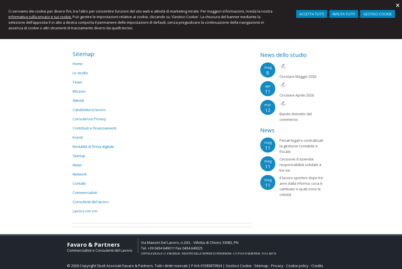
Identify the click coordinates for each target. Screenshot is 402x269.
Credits (317, 265)
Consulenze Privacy (89, 118)
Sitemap (261, 265)
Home (78, 63)
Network (80, 174)
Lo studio (80, 72)
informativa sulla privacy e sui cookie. (40, 16)
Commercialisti (85, 192)
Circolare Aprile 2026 (296, 95)
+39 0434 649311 (161, 248)
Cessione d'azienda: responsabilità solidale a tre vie (300, 165)
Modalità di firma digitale (93, 146)
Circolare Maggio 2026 (297, 76)
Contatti (79, 183)
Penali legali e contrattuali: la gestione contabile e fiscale (301, 146)
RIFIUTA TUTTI (343, 13)
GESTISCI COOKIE (377, 13)
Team (77, 82)
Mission (79, 91)
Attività (78, 100)
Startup (79, 155)
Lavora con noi (85, 210)
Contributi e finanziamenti (94, 128)
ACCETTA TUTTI (311, 13)
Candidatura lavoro (89, 109)
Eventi (78, 137)
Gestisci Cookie (239, 265)
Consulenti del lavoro (91, 201)
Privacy (277, 265)
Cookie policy (297, 265)
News (77, 164)
